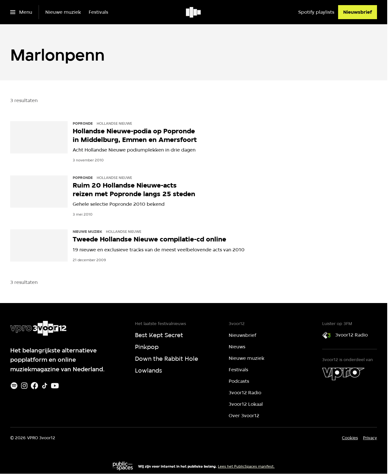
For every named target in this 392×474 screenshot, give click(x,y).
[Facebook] (34, 385)
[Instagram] (24, 385)
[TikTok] (44, 385)
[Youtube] (55, 385)
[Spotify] (14, 385)
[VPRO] (343, 373)
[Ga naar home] (194, 12)
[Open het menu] (21, 12)
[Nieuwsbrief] (357, 12)
